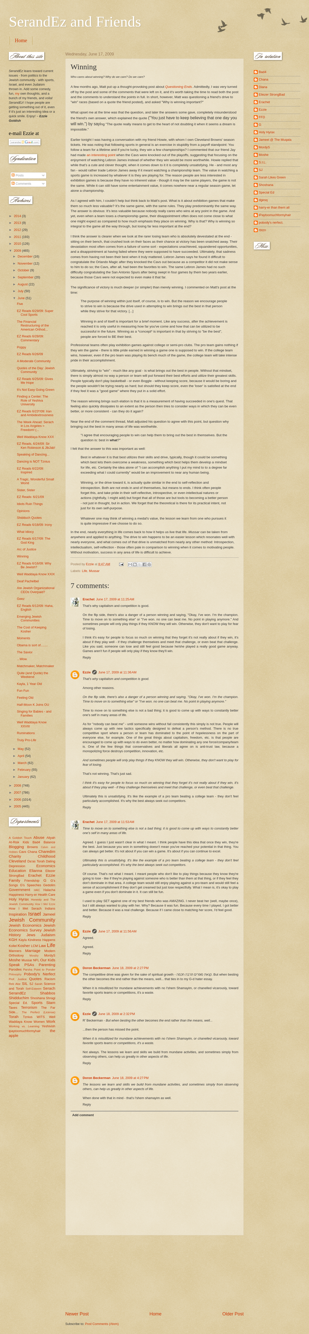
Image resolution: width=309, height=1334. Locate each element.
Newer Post (77, 1313)
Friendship (31, 880)
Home (21, 40)
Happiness (16, 895)
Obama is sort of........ (32, 645)
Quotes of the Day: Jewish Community (36, 370)
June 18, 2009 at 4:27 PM (130, 1078)
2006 (18, 799)
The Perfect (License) (39, 1012)
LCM (34, 946)
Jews (30, 935)
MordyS (49, 955)
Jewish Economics (25, 925)
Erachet (88, 599)
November (25, 263)
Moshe (14, 960)
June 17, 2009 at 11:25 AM (115, 599)
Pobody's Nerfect (39, 974)
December (25, 256)
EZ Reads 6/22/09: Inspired (30, 470)
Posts (18, 175)
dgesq (263, 200)
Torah (14, 1016)
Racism (49, 979)
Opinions (23, 511)
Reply (87, 657)
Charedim (46, 851)
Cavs (22, 852)
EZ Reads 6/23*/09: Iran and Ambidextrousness (35, 413)
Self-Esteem (33, 988)
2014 (18, 216)
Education (17, 870)
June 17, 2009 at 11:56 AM (117, 931)
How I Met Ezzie (45, 904)
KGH (13, 939)
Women (39, 1022)
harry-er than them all (274, 207)
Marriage (32, 950)
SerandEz (17, 993)
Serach (49, 988)
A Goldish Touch (20, 837)
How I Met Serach (25, 908)
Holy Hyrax (19, 899)
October (24, 270)
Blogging (16, 847)
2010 (18, 243)
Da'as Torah (36, 861)
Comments (21, 183)
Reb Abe (15, 983)
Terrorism (29, 1007)
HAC (37, 890)
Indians (50, 908)
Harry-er (31, 895)
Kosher (24, 945)
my (17, 93)
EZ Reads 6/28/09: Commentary (30, 338)
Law (42, 945)
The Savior (24, 652)
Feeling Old (25, 698)
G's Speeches (30, 885)
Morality (33, 955)
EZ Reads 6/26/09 (30, 354)
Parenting (47, 965)
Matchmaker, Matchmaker (35, 666)
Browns (32, 847)
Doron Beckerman (97, 968)
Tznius (27, 1017)
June (22, 298)
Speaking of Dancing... (33, 454)
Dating (50, 861)
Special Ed (266, 192)
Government (19, 889)
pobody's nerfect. (271, 222)
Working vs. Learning (24, 1026)
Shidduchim (19, 998)
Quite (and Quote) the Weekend (32, 675)
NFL (36, 960)
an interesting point (101, 155)
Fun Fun (23, 690)
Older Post (233, 1313)
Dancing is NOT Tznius (33, 461)
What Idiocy (25, 532)
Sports (37, 1002)
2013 (18, 223)
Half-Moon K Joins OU (33, 705)
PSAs (29, 965)
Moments (23, 638)
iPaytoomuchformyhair (275, 215)
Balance (49, 842)
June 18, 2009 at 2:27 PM (130, 968)
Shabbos (47, 993)
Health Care (46, 895)
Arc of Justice (26, 549)
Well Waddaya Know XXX (35, 437)
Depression (17, 866)
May (21, 749)
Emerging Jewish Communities (29, 618)
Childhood (46, 856)
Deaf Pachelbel (28, 581)
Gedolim (49, 885)
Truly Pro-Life (26, 740)
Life (84, 571)
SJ (31, 984)
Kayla (23, 940)
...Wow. (22, 659)
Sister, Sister (26, 490)
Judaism (48, 935)
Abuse (38, 837)
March (22, 763)
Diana (263, 87)
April (21, 756)
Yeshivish (48, 1026)
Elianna (35, 870)
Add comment (83, 1115)
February (24, 770)
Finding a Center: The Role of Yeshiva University (32, 400)
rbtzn (262, 230)
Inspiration (18, 914)
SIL (25, 983)
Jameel (49, 914)
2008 (18, 785)
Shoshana (37, 998)
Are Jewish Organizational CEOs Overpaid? (36, 590)
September (26, 277)
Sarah (38, 983)
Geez (21, 599)
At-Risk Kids (19, 842)
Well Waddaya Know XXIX (36, 574)
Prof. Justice (18, 979)
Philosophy (15, 974)
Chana (32, 852)
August (23, 284)
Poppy (21, 347)
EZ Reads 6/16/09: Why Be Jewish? (34, 565)
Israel (34, 914)
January (24, 777)
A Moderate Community (34, 361)
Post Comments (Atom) (102, 1324)
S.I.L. (262, 162)
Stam (50, 1002)
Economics (46, 866)
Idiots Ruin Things (30, 504)
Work (50, 1021)
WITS (41, 1017)
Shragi (50, 998)
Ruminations (26, 733)
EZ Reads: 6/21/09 (30, 497)
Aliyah (50, 838)
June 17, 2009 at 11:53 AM (115, 822)
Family (14, 880)
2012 (18, 230)
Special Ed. (18, 1003)
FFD (262, 117)
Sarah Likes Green (272, 177)
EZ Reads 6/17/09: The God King (33, 540)
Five (20, 304)
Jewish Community (32, 920)
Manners (15, 951)
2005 (18, 806)
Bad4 (36, 842)
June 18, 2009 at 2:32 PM (116, 1014)
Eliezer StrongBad (272, 94)
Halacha (49, 890)
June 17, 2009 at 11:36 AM (117, 672)
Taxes (13, 1007)
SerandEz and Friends (75, 21)
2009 (18, 250)
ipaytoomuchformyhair (25, 1031)
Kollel (13, 946)
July (21, 291)
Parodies (15, 969)
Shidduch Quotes (29, 518)
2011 (18, 237)
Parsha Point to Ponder (39, 969)
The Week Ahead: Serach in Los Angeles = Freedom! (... (35, 426)
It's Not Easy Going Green (35, 390)
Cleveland (17, 861)
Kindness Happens (41, 940)
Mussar (94, 571)
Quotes (35, 979)
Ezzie (87, 672)
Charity (15, 856)
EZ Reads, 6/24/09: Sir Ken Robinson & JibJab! (36, 445)
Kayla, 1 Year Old (29, 684)
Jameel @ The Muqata (275, 140)
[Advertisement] (154, 1273)
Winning (23, 556)
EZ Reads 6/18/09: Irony (34, 525)
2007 (18, 792)
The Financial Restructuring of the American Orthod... (33, 325)
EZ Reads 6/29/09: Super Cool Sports (35, 312)
